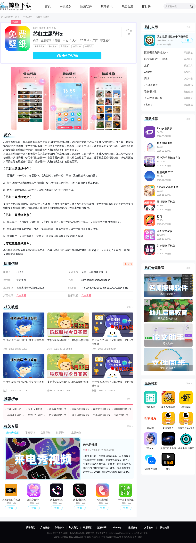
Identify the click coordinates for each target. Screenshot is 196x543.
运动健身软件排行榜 (15, 415)
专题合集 (127, 6)
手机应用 (27, 16)
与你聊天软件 (150, 461)
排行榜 (146, 6)
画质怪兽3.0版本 (186, 420)
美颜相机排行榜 (80, 409)
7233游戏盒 (151, 85)
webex (148, 72)
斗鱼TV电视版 (168, 400)
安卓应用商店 (35, 409)
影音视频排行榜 (57, 415)
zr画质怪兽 (168, 420)
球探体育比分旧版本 (156, 59)
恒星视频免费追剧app (156, 52)
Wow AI (150, 441)
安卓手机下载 (70, 55)
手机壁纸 (53, 46)
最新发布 (132, 527)
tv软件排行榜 (121, 415)
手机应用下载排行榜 (15, 409)
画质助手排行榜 (101, 409)
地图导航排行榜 (122, 409)
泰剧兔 (150, 420)
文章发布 (148, 527)
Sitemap (117, 527)
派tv (168, 461)
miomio (148, 104)
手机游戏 (65, 6)
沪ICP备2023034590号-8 (112, 537)
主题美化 (89, 46)
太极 (146, 65)
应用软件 (86, 6)
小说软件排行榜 (101, 415)
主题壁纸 (65, 46)
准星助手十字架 (186, 441)
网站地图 (164, 527)
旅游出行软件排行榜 (36, 415)
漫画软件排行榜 (57, 409)
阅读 (146, 78)
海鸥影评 (150, 400)
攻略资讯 (107, 6)
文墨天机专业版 (168, 441)
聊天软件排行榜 (80, 415)
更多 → (130, 307)
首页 (48, 6)
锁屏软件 (77, 46)
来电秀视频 (39, 46)
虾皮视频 (186, 400)
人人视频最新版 (153, 98)
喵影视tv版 (150, 91)
